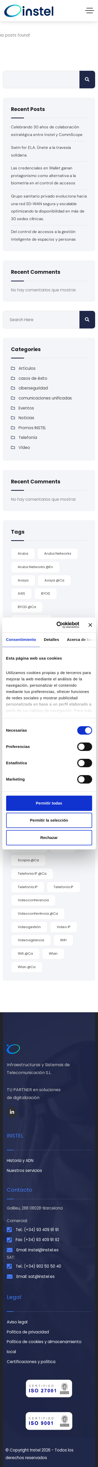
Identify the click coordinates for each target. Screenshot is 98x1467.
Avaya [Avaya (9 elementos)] (23, 580)
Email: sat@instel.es (35, 1276)
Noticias (26, 418)
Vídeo (24, 447)
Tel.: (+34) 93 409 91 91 (37, 1229)
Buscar (87, 79)
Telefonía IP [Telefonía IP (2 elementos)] (63, 886)
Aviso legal (17, 1322)
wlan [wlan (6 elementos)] (53, 953)
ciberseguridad (33, 388)
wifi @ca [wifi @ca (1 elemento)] (25, 953)
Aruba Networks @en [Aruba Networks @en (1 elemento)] (35, 566)
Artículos (27, 368)
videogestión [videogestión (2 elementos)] (29, 926)
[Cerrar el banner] (90, 625)
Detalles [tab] (51, 639)
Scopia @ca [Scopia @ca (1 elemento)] (28, 860)
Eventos (26, 408)
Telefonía (28, 437)
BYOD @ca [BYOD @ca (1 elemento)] (27, 606)
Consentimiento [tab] (21, 639)
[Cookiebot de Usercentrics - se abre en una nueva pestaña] (59, 624)
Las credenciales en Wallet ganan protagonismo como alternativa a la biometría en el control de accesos (43, 175)
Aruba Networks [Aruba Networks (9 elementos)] (57, 553)
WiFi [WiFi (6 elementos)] (63, 940)
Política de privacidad (28, 1332)
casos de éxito (33, 378)
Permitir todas (49, 803)
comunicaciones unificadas (45, 398)
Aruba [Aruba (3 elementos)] (23, 553)
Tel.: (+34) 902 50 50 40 (38, 1266)
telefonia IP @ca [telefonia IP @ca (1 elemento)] (32, 873)
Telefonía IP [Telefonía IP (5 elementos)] (28, 886)
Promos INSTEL (32, 428)
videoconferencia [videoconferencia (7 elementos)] (33, 900)
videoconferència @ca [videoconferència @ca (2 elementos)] (38, 913)
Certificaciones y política (31, 1361)
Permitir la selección (49, 820)
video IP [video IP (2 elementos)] (64, 926)
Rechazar (49, 837)
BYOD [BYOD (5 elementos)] (45, 593)
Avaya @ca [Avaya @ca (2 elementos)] (54, 580)
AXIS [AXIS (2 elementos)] (21, 593)
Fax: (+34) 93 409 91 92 (37, 1239)
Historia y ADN (20, 1160)
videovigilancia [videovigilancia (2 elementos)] (31, 940)
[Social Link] (12, 1112)
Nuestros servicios (24, 1170)
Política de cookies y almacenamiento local (44, 1346)
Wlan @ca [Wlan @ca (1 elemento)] (27, 966)
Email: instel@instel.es (37, 1250)
